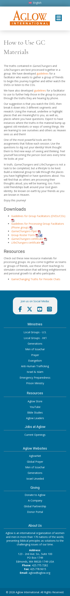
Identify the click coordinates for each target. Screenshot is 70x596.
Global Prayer (35, 461)
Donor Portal (35, 512)
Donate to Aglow (35, 495)
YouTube (35, 407)
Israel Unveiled (35, 478)
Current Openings (35, 434)
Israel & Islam (35, 372)
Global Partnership (35, 506)
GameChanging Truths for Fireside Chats (35, 279)
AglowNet (35, 456)
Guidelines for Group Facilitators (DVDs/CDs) (38, 216)
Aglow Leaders (35, 418)
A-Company (35, 500)
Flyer (24, 231)
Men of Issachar (35, 349)
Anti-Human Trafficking (35, 366)
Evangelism (35, 360)
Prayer (35, 355)
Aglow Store (35, 401)
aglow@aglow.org (39, 573)
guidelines (43, 73)
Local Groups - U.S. (35, 332)
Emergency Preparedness (35, 377)
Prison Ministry (35, 383)
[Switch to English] (35, 2)
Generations (35, 343)
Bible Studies (35, 412)
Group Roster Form (23, 235)
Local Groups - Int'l (35, 338)
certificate (27, 239)
